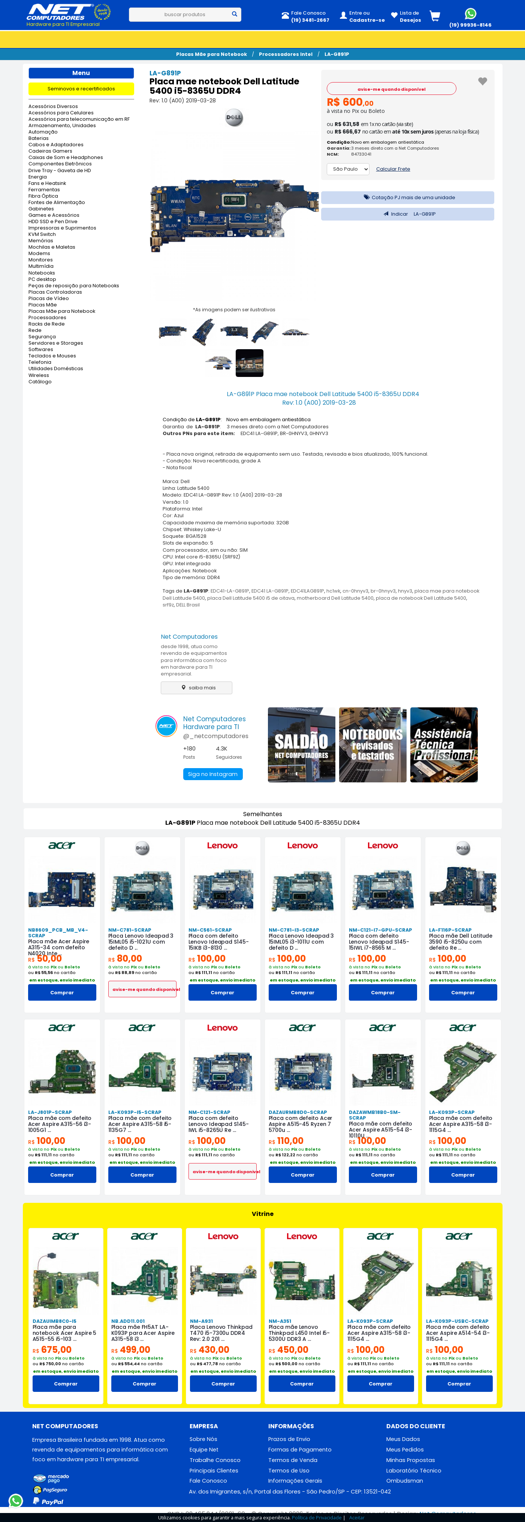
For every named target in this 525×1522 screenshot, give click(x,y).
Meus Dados (403, 1439)
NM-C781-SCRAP (129, 930)
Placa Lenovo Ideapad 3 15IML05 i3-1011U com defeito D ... (301, 942)
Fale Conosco (208, 1480)
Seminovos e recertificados (81, 89)
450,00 (288, 1349)
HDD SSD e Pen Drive (53, 221)
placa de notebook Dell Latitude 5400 (421, 598)
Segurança (42, 337)
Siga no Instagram (212, 774)
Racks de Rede (46, 324)
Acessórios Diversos (53, 106)
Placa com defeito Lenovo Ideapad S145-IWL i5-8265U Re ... (218, 1124)
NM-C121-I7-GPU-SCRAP (380, 930)
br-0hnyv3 (383, 591)
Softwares (40, 349)
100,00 (207, 958)
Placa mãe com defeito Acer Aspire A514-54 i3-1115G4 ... (458, 1333)
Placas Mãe (42, 305)
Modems (39, 253)
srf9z (168, 605)
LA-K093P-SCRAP (452, 1112)
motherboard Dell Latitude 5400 (335, 598)
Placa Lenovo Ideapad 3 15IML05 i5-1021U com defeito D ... (141, 942)
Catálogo (40, 382)
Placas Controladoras (55, 292)
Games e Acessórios (53, 215)
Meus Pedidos (405, 1449)
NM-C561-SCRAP (210, 930)
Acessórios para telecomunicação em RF (79, 119)
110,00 (286, 1141)
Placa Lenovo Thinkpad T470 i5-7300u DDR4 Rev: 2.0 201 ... (221, 1333)
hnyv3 (405, 591)
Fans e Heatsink (47, 183)
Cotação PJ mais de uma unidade (407, 197)
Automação (43, 132)
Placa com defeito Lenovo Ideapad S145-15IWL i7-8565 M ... (379, 942)
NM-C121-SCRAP (209, 1112)
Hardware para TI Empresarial (63, 24)
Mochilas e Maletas (51, 247)
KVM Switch (42, 234)
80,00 (125, 958)
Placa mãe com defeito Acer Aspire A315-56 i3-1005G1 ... (60, 1124)
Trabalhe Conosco (215, 1460)
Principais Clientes (214, 1470)
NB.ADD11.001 (128, 1321)
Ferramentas (44, 190)
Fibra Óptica (43, 196)
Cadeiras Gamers (50, 151)
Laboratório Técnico (413, 1470)
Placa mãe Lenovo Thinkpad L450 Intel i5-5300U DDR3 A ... (299, 1333)
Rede (35, 330)
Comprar (62, 992)
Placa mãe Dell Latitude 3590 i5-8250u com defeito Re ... (461, 942)
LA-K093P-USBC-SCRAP (457, 1321)
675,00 (52, 1349)
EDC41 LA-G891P (270, 591)
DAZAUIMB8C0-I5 (54, 1321)
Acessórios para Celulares (61, 113)
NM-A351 (280, 1321)
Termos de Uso (289, 1470)
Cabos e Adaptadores (56, 145)
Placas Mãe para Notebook (211, 54)
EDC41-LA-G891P (230, 591)
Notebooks (41, 273)
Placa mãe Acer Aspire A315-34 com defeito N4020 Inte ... (59, 947)
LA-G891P (337, 54)
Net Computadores (189, 636)
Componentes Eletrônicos (60, 164)
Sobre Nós (203, 1439)
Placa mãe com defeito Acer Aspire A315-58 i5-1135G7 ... (140, 1124)
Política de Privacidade (317, 1517)
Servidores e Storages (55, 343)
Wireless (38, 375)
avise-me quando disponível (391, 89)
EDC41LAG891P (307, 591)
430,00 (209, 1349)
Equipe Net (204, 1449)
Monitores (40, 260)
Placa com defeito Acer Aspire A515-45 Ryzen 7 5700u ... (301, 1124)
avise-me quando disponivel (144, 989)
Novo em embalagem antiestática (387, 142)
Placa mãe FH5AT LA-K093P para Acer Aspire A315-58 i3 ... (143, 1333)
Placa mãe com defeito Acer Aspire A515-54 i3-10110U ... (381, 1129)
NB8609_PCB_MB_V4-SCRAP (58, 933)
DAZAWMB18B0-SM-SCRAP (375, 1115)
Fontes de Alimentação (56, 202)
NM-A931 (201, 1321)
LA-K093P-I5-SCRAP (135, 1112)
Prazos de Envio (289, 1439)
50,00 (45, 958)
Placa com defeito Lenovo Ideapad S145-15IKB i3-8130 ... (218, 942)
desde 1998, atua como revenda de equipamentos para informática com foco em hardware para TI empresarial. (194, 660)
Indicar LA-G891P (408, 214)
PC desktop (42, 279)
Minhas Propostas (410, 1460)
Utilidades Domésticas (55, 368)
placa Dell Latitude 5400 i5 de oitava (251, 598)
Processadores (47, 317)
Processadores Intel (286, 54)
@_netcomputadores (215, 736)
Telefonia (39, 362)
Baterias (38, 138)
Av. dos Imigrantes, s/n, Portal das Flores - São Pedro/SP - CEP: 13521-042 (290, 1491)
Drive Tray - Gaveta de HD (59, 170)
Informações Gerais (295, 1480)
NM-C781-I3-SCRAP (294, 930)
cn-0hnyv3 (355, 591)
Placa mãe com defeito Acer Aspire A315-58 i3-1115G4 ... (461, 1124)
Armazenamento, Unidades (62, 125)
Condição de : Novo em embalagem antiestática (237, 419)
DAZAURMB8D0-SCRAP (298, 1112)
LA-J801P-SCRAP (50, 1112)
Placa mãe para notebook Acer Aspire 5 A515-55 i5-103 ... (65, 1333)
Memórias (40, 241)
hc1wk (333, 591)
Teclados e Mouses (52, 356)
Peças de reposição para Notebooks (73, 286)
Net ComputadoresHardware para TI (214, 722)
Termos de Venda (292, 1460)
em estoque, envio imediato (62, 980)
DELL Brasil (188, 605)
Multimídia (41, 266)
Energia (37, 177)
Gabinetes (41, 209)
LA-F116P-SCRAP (450, 930)
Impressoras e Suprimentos (62, 228)
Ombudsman (404, 1480)
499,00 (130, 1349)
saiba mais (196, 687)
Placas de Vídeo (48, 298)
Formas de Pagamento (300, 1449)
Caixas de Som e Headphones (65, 157)
